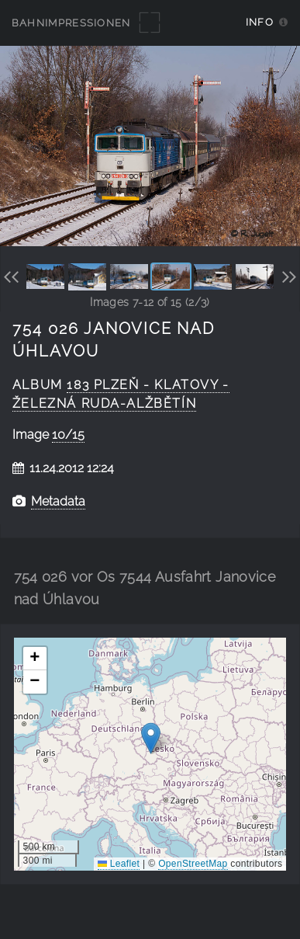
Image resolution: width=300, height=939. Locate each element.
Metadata (58, 501)
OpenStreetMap (192, 863)
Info (260, 22)
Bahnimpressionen (71, 23)
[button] (150, 738)
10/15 (68, 434)
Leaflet (119, 863)
